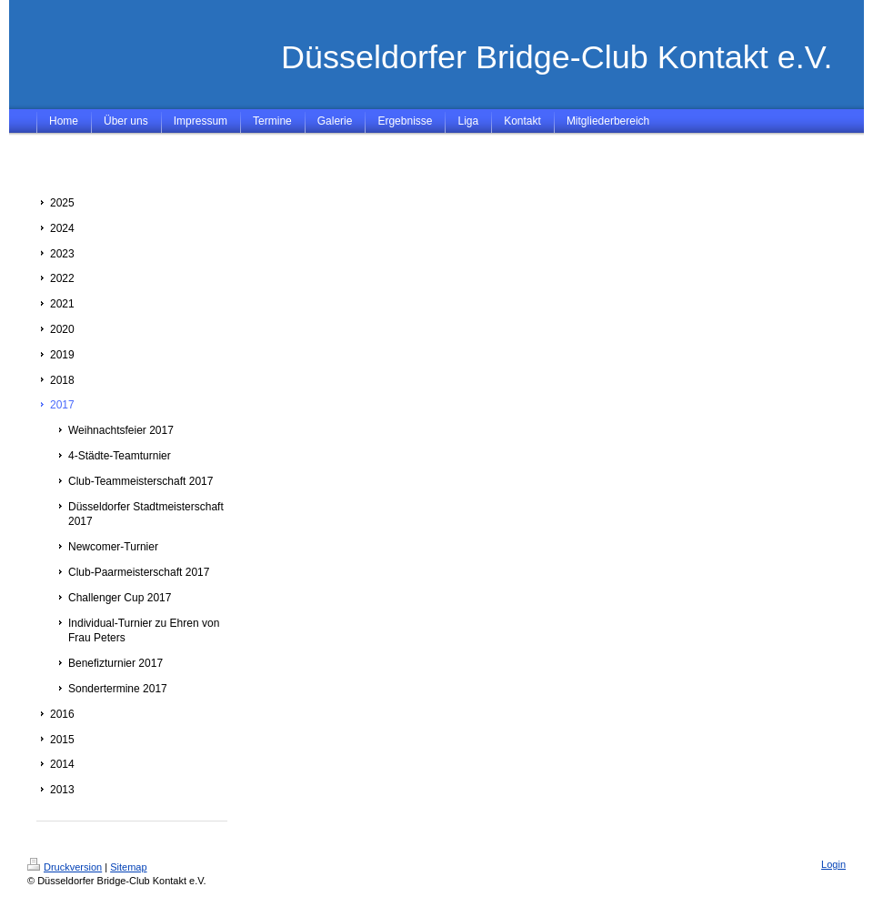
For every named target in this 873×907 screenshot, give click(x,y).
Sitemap (128, 867)
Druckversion (64, 867)
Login (833, 864)
